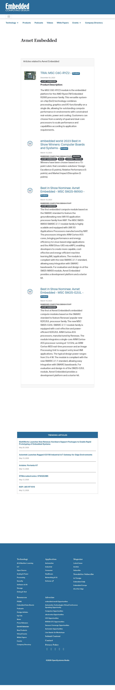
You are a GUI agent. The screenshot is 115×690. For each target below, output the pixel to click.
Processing (21, 577)
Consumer (49, 570)
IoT (18, 567)
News (19, 619)
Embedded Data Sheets (25, 605)
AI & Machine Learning (25, 563)
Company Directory (94, 23)
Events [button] (76, 23)
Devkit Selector (23, 627)
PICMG (19, 601)
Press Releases (22, 623)
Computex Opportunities (54, 611)
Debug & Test (22, 592)
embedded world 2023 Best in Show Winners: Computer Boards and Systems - (62, 145)
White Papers (63, 23)
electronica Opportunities (54, 614)
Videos (50, 23)
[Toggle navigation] (9, 16)
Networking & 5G (51, 577)
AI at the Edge (78, 589)
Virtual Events (22, 634)
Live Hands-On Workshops (55, 632)
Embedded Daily (79, 581)
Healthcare (49, 574)
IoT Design (77, 578)
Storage (20, 588)
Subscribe (77, 570)
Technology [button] (12, 23)
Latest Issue (77, 563)
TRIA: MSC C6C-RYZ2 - (60, 73)
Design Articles (22, 612)
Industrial (48, 567)
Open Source (21, 570)
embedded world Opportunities (56, 601)
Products (27, 23)
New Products (22, 630)
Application (50, 559)
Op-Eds (19, 615)
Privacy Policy (52, 644)
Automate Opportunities (54, 629)
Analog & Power (22, 574)
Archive (76, 567)
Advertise (49, 597)
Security (20, 581)
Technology (22, 559)
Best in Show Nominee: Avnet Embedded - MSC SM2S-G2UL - (61, 293)
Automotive (49, 563)
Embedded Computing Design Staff (55, 156)
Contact (49, 640)
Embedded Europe (80, 585)
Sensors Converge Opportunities (57, 625)
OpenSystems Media (60, 660)
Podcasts (39, 23)
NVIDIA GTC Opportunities (54, 621)
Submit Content (52, 636)
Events (19, 641)
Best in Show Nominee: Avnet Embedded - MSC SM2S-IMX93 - (62, 192)
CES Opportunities (52, 618)
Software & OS (22, 584)
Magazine (78, 559)
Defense (49, 581)
